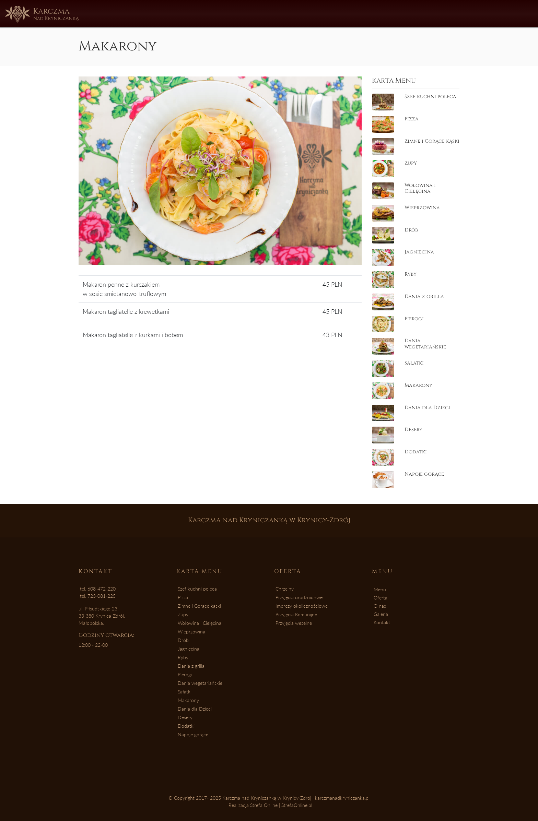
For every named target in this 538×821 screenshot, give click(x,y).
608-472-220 (101, 589)
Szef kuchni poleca (197, 589)
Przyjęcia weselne (294, 623)
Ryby (183, 657)
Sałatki (184, 691)
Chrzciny (285, 589)
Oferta (233, 13)
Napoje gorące (193, 734)
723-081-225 (101, 596)
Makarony (188, 700)
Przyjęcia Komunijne (296, 614)
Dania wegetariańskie (200, 683)
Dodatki (186, 726)
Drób (183, 640)
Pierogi (185, 674)
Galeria (298, 13)
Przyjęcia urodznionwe (299, 597)
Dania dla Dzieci (195, 709)
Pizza (183, 597)
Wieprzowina (191, 631)
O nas (265, 13)
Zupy (183, 614)
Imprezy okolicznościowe (302, 606)
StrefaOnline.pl (296, 805)
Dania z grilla (191, 666)
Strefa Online (264, 805)
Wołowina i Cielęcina (199, 623)
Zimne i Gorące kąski (199, 606)
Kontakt (336, 13)
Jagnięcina (188, 649)
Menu (200, 13)
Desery (185, 717)
